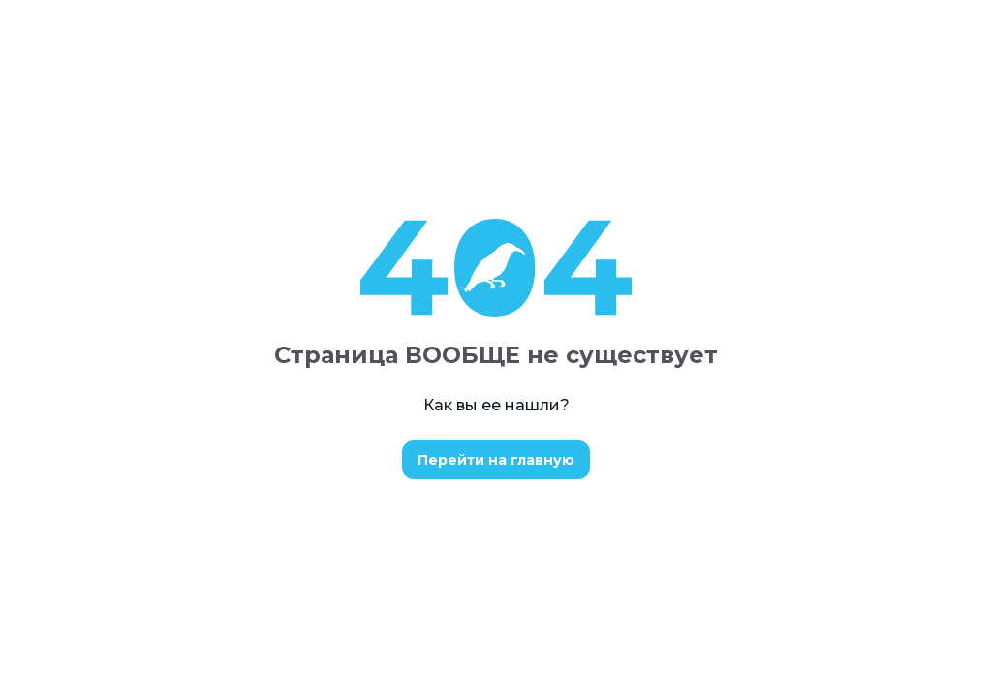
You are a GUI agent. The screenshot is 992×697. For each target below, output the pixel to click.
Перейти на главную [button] (496, 460)
